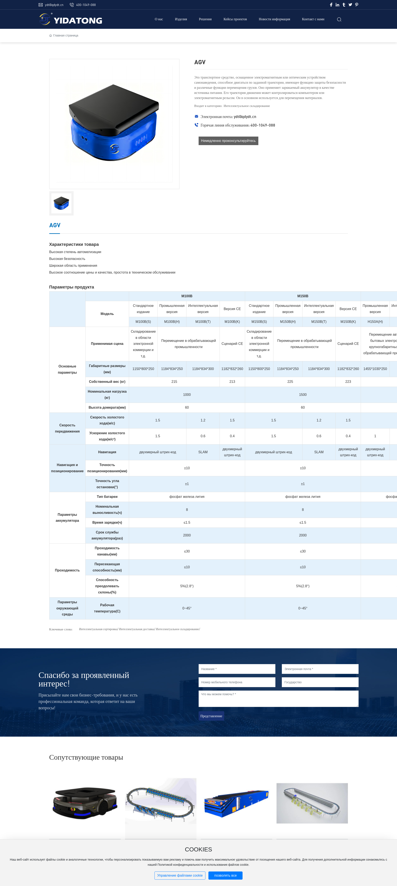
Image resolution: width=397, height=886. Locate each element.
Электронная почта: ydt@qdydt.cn (228, 116)
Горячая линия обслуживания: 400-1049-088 (238, 125)
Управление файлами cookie (180, 875)
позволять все (225, 875)
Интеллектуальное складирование (247, 106)
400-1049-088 (86, 5)
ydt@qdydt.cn (54, 5)
